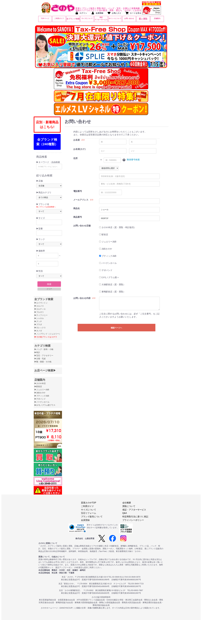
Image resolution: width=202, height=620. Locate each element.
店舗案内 (157, 18)
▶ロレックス (40, 328)
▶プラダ (38, 324)
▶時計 (37, 352)
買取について (128, 506)
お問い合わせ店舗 (82, 225)
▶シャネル (39, 318)
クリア (49, 289)
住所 (75, 158)
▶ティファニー (41, 315)
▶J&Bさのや (39, 393)
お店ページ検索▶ (45, 370)
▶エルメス (39, 306)
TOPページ (45, 18)
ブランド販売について (92, 516)
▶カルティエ (40, 309)
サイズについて (87, 18)
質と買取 (143, 19)
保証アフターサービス (101, 18)
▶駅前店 (38, 386)
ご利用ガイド (59, 18)
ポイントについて (115, 18)
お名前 (76, 140)
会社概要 (126, 503)
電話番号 (77, 191)
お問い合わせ (129, 18)
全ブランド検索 (73, 19)
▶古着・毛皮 (40, 359)
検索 (49, 284)
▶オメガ (38, 331)
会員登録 (85, 520)
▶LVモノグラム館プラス (44, 405)
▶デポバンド (40, 399)
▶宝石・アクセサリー (43, 355)
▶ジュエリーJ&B (41, 389)
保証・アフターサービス (134, 510)
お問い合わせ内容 (82, 298)
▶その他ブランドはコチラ (45, 337)
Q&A (124, 513)
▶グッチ (38, 321)
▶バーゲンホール (41, 402)
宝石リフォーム (88, 513)
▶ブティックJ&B (41, 396)
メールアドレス (80, 200)
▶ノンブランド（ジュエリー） (47, 334)
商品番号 (77, 217)
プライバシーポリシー (133, 520)
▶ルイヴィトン (41, 303)
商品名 (76, 208)
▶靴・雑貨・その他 (42, 362)
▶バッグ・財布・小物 (43, 349)
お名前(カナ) (79, 149)
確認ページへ (116, 328)
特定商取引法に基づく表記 (135, 516)
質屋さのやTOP (88, 503)
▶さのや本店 (40, 383)
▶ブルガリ (39, 312)
